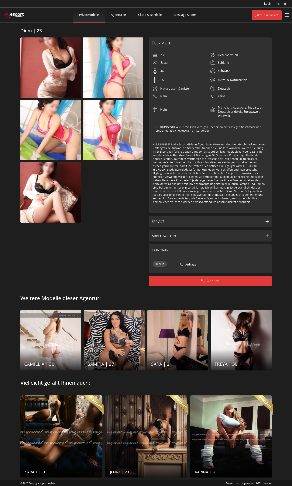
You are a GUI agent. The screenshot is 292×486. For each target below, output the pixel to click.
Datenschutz (232, 483)
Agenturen (118, 15)
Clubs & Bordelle (150, 15)
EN (279, 4)
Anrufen (210, 281)
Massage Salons (185, 15)
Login (268, 3)
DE (285, 4)
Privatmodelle (89, 15)
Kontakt (268, 483)
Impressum (247, 483)
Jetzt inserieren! (267, 15)
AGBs (259, 483)
